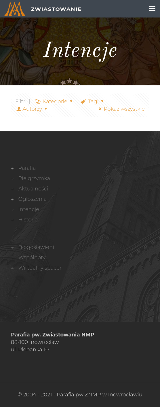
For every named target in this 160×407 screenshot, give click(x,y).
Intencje (28, 209)
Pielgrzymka (34, 178)
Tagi (93, 101)
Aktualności (33, 189)
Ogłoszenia (32, 199)
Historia (28, 220)
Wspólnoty (31, 257)
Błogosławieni (36, 247)
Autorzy (32, 109)
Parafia (27, 168)
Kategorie (55, 101)
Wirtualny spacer (40, 268)
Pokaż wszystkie (121, 109)
